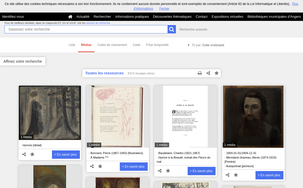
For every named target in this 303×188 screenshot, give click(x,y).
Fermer (164, 8)
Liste (72, 45)
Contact (201, 17)
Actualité (83, 17)
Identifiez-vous (13, 17)
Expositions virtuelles (227, 17)
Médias (86, 45)
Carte (136, 45)
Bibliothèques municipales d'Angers (274, 17)
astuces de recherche (98, 22)
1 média (26, 137)
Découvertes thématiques (172, 17)
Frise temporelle (157, 45)
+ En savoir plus (65, 154)
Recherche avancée (193, 29)
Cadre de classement (112, 45)
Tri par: (208, 45)
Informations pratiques (132, 17)
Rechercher (102, 17)
